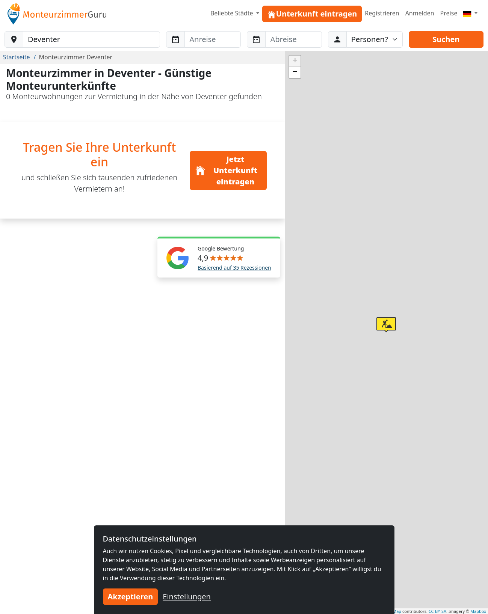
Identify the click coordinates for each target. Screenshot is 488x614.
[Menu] (470, 13)
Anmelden (419, 13)
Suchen (445, 39)
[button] (386, 324)
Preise (449, 13)
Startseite (16, 57)
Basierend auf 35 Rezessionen (234, 267)
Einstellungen (187, 596)
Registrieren (382, 13)
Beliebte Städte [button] (232, 13)
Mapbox (478, 611)
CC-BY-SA (437, 611)
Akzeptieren (130, 596)
